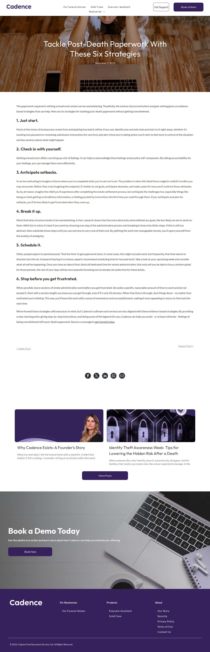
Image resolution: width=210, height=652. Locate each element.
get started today (104, 321)
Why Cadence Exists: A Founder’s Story (51, 447)
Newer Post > (186, 346)
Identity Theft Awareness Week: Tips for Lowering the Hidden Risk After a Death (144, 450)
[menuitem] (74, 7)
